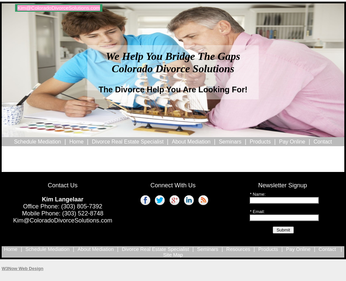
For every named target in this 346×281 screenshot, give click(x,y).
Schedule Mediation (37, 142)
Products (260, 142)
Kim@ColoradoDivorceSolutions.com (62, 220)
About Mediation (191, 142)
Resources (238, 249)
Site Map (173, 255)
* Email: (257, 211)
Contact (323, 142)
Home (76, 142)
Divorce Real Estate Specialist (128, 142)
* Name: (258, 194)
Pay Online (292, 142)
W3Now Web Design (23, 268)
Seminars (230, 142)
